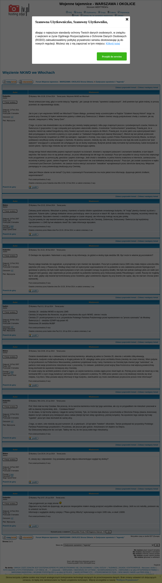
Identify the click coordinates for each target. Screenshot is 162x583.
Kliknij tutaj (113, 43)
